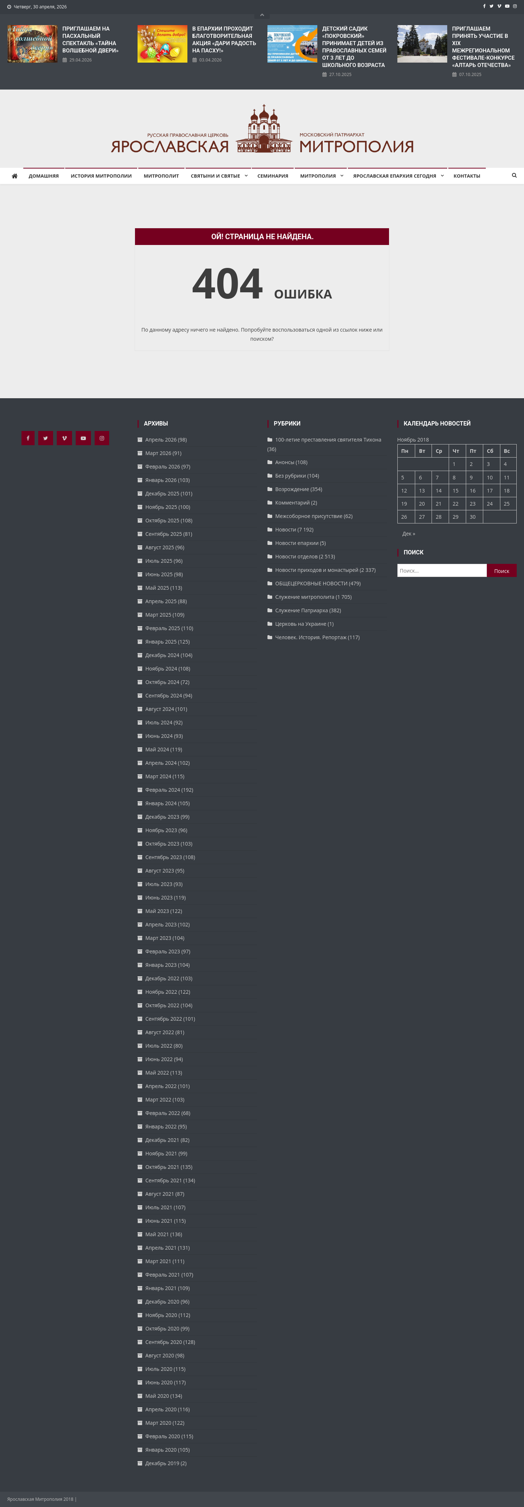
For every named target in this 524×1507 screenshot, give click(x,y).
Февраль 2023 (163, 951)
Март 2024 (158, 776)
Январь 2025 (161, 641)
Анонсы (284, 462)
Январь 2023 (161, 964)
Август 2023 (160, 870)
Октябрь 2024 (162, 682)
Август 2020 (160, 1355)
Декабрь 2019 (162, 1463)
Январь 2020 (161, 1449)
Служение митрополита (304, 596)
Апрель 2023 (161, 924)
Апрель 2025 (161, 601)
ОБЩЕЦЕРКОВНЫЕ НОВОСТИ (311, 583)
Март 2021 (158, 1261)
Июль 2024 (159, 722)
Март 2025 (158, 614)
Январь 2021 (161, 1288)
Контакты (467, 176)
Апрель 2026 (161, 439)
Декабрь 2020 (162, 1301)
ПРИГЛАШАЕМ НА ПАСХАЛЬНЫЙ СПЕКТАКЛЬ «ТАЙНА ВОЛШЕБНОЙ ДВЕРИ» (91, 39)
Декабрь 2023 (162, 816)
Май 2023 (157, 910)
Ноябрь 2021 (161, 1153)
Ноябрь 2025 (161, 506)
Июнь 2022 (159, 1059)
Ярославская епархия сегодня (394, 176)
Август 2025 (160, 547)
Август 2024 (160, 708)
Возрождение (292, 489)
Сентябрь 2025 (164, 533)
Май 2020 (157, 1395)
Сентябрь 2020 (164, 1341)
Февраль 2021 (163, 1274)
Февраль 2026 (163, 466)
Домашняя (44, 176)
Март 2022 (158, 1099)
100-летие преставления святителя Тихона (328, 439)
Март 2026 (158, 453)
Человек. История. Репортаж (311, 637)
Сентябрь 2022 (164, 1018)
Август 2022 (160, 1032)
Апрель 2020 (161, 1409)
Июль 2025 (159, 560)
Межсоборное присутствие (309, 516)
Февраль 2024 (163, 789)
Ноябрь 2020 (161, 1315)
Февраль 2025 (163, 628)
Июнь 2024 (159, 735)
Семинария (272, 176)
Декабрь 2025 (162, 493)
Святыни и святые (215, 176)
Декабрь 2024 (162, 655)
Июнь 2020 (159, 1382)
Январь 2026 (161, 479)
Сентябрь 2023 (164, 857)
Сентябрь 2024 (164, 695)
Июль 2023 (159, 884)
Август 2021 (160, 1193)
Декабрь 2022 (162, 978)
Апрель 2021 (161, 1247)
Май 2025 (157, 587)
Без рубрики (290, 475)
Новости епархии (297, 542)
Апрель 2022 (161, 1086)
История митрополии (101, 176)
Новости (285, 529)
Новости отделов (296, 556)
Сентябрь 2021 (164, 1180)
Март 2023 (158, 937)
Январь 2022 (161, 1126)
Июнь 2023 (159, 897)
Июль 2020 (159, 1368)
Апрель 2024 (161, 762)
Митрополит (161, 176)
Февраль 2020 (163, 1436)
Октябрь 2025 (162, 520)
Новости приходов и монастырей (316, 569)
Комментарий (292, 502)
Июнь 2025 (159, 574)
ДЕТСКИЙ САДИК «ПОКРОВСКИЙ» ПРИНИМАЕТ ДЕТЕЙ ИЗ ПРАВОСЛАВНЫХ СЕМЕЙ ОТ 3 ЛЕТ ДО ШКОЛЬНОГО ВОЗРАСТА (354, 46)
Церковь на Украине (300, 623)
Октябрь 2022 (162, 1005)
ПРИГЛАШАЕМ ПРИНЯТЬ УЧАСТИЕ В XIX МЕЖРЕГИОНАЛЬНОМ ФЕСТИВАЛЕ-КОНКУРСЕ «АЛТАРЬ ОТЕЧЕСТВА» (483, 46)
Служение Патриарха (301, 610)
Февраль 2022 (163, 1113)
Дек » (408, 533)
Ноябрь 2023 (161, 830)
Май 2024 (157, 749)
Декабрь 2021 (162, 1139)
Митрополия (318, 176)
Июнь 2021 (159, 1220)
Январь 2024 (161, 803)
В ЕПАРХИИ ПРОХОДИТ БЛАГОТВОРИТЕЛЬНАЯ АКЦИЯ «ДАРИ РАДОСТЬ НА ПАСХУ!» (224, 39)
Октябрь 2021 (162, 1166)
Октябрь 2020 (162, 1328)
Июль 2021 (159, 1207)
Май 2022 (157, 1072)
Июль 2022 (159, 1045)
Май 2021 (157, 1234)
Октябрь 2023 (162, 843)
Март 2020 (158, 1422)
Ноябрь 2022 (161, 991)
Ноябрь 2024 (161, 668)
